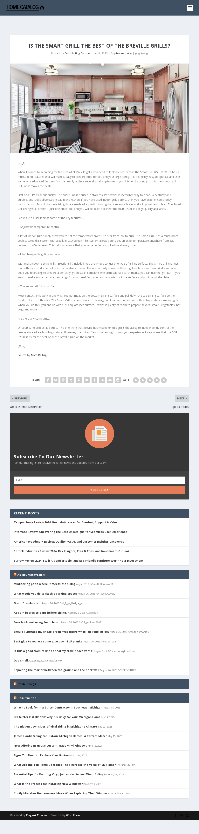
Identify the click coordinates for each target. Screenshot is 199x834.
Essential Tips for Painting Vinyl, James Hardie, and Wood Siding (59, 763)
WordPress (73, 803)
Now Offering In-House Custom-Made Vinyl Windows (50, 734)
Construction (26, 686)
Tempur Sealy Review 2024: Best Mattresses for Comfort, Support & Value (66, 511)
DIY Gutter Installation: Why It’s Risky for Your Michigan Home (57, 705)
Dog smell (21, 649)
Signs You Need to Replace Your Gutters (42, 744)
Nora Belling (38, 344)
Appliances (117, 42)
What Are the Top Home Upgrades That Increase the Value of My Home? (65, 753)
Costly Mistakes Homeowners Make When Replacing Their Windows (61, 782)
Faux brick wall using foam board (37, 611)
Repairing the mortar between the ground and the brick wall (56, 658)
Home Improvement (31, 563)
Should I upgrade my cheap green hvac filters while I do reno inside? (61, 620)
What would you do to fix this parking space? (45, 582)
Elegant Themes (36, 803)
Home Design (26, 672)
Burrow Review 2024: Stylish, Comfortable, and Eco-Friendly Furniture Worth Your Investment (78, 549)
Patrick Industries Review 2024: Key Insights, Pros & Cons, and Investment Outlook (72, 539)
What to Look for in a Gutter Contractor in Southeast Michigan (58, 696)
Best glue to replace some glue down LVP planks (48, 630)
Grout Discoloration (27, 591)
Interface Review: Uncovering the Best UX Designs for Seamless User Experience (70, 520)
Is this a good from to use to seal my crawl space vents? (53, 639)
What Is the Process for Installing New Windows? (48, 772)
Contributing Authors (78, 42)
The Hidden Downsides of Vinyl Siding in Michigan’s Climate (55, 715)
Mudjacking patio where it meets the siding (45, 572)
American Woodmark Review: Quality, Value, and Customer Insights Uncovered (69, 530)
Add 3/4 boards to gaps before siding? (40, 601)
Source (22, 344)
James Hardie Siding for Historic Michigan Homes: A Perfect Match (60, 724)
